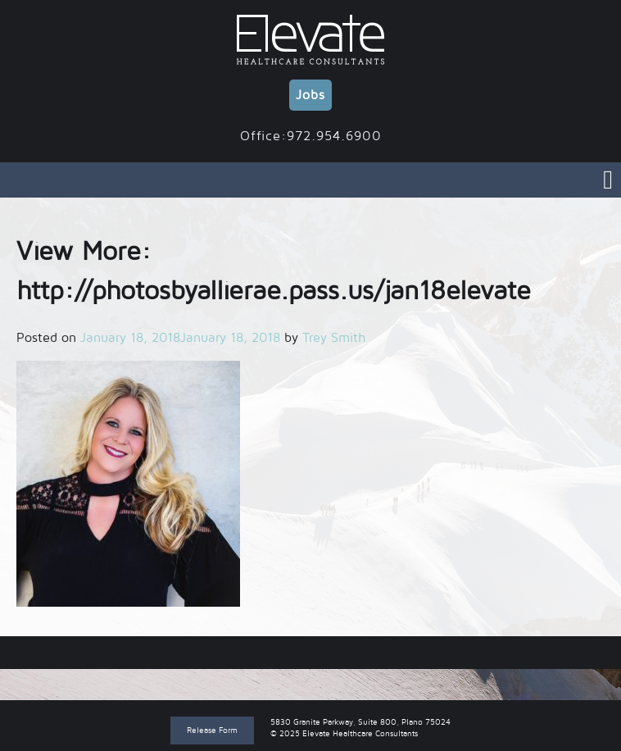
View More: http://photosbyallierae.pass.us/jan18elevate (311, 652)
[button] (128, 484)
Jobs (310, 95)
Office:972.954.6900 (311, 136)
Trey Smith (333, 337)
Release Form (212, 730)
